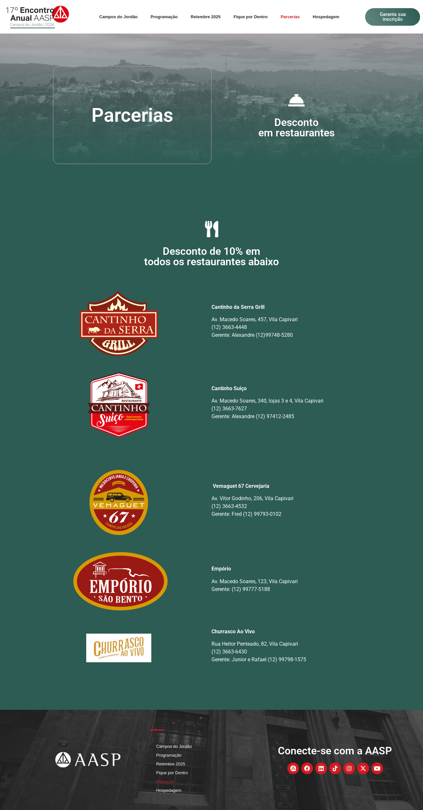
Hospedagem (326, 16)
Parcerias (290, 16)
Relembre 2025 (206, 16)
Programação (164, 16)
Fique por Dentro (251, 16)
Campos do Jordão (118, 16)
